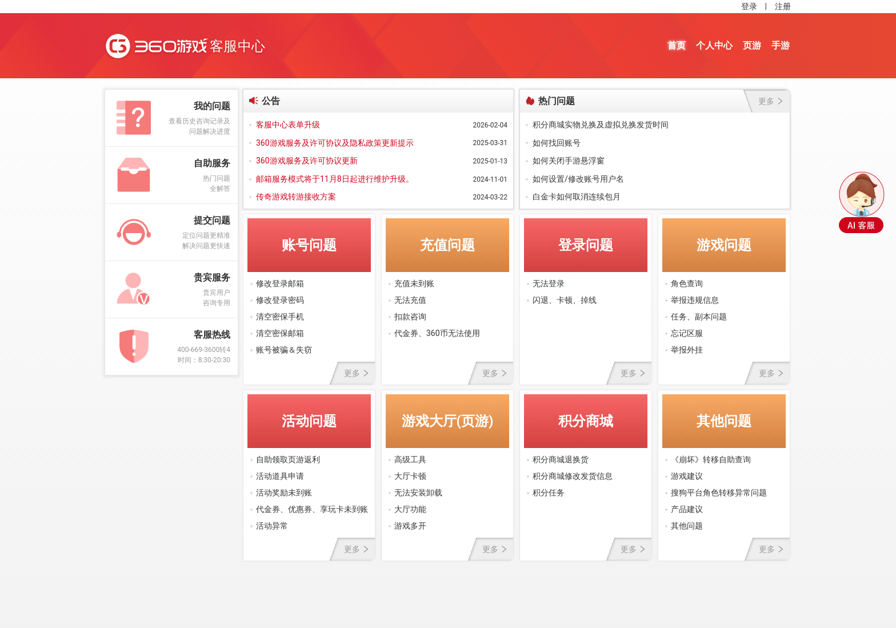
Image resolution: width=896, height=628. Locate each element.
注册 (783, 6)
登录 (749, 6)
